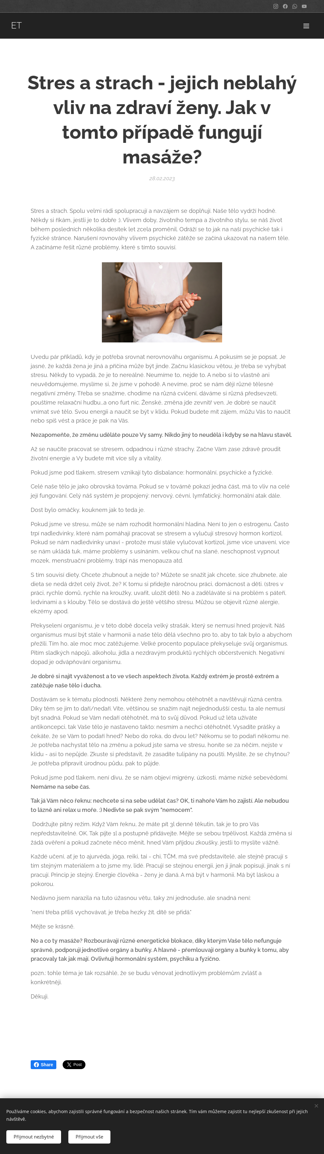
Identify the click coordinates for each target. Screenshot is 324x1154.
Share (43, 1064)
